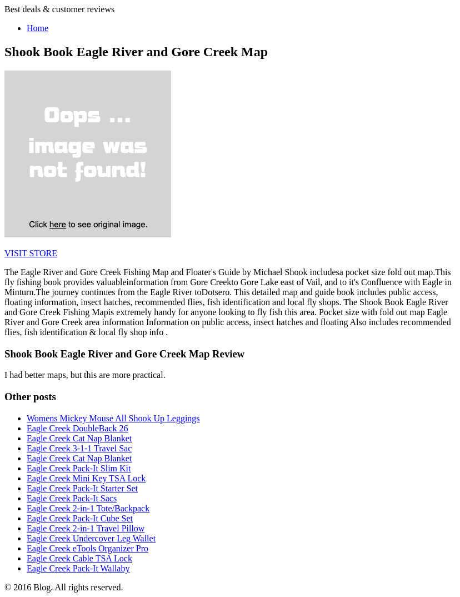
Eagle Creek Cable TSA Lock (79, 558)
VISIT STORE (30, 253)
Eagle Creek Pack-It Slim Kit (79, 468)
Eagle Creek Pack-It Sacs (72, 498)
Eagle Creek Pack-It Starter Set (82, 488)
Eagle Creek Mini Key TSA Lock (86, 478)
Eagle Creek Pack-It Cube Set (80, 518)
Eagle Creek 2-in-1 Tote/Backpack (88, 508)
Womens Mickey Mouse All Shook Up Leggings (113, 418)
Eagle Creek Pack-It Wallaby (78, 568)
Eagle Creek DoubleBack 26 (77, 428)
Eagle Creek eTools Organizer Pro (87, 548)
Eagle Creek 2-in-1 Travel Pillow (85, 528)
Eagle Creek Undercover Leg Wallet (91, 538)
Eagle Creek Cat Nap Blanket (79, 438)
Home (37, 28)
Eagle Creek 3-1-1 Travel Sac (79, 448)
